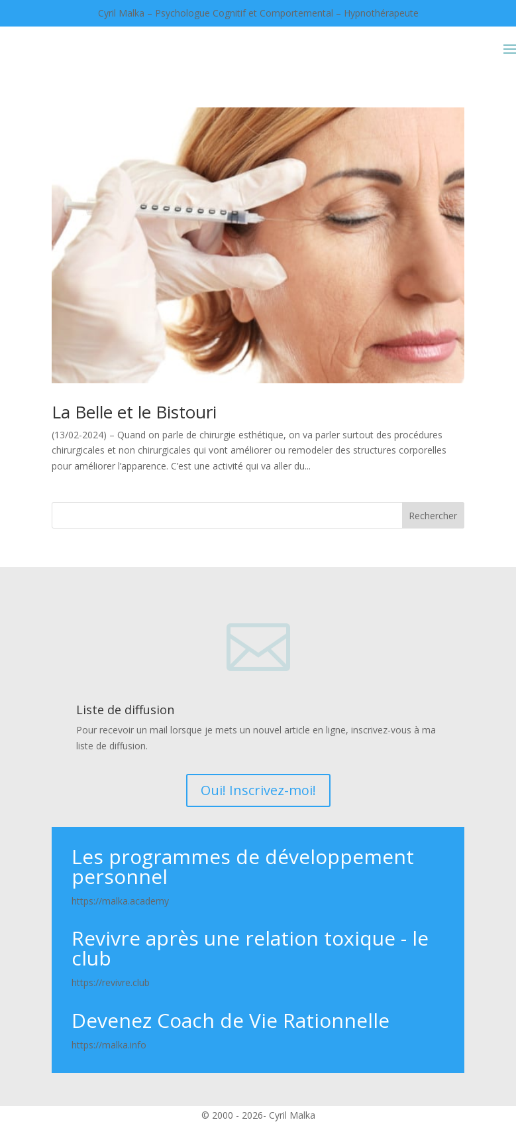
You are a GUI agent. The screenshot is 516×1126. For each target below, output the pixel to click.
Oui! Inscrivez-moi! (258, 790)
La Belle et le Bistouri (134, 412)
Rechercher (433, 515)
